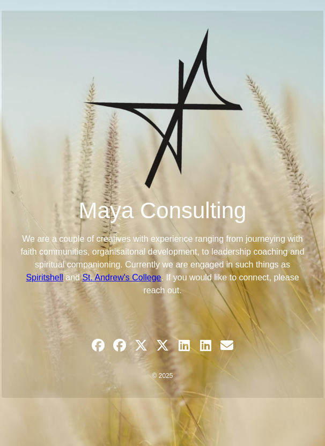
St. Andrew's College (121, 277)
